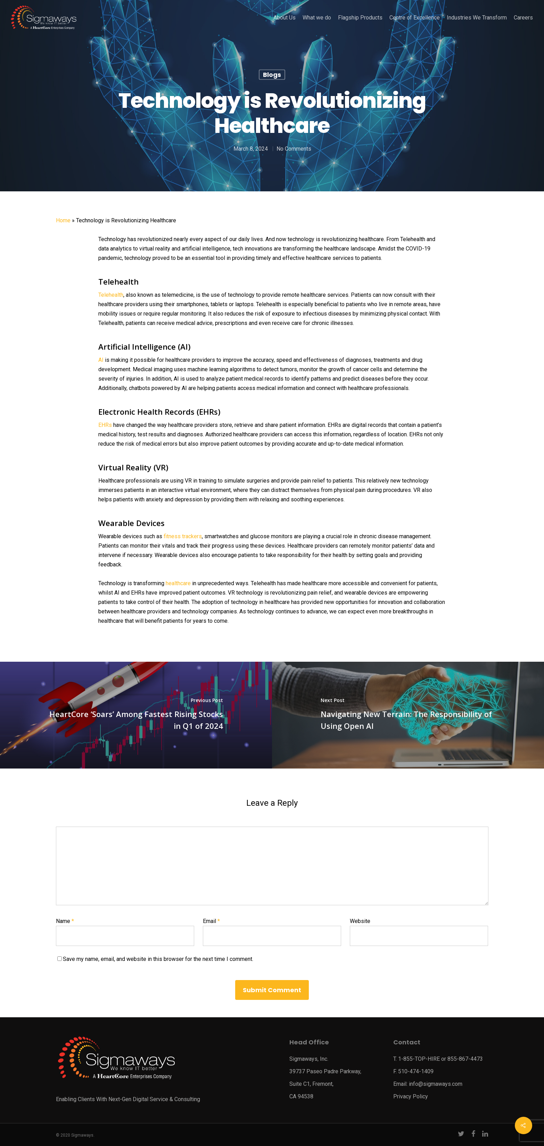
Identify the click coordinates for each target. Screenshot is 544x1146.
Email (211, 921)
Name (65, 921)
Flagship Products (360, 18)
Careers (523, 18)
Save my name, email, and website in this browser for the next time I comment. (158, 959)
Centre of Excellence (414, 18)
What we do (317, 18)
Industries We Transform (477, 18)
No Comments (294, 148)
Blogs (272, 74)
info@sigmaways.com (435, 1084)
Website (360, 921)
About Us (284, 18)
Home (63, 220)
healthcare (178, 583)
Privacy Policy (410, 1096)
